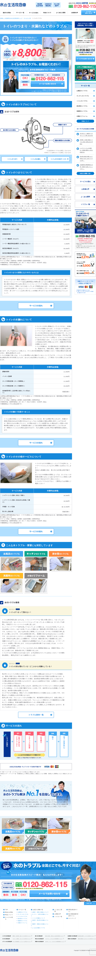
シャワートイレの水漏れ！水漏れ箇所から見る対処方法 (86, 150)
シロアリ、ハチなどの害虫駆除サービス (53, 938)
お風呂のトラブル (82, 90)
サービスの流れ (85, 181)
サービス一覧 (22, 909)
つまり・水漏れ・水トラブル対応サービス (22, 938)
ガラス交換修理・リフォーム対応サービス (22, 941)
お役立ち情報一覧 (38, 909)
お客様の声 (85, 189)
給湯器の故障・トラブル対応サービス (86, 935)
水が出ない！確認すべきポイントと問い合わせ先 (86, 134)
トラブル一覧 (85, 204)
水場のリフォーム (82, 116)
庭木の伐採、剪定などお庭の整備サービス (54, 935)
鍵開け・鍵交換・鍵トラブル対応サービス (22, 935)
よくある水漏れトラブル (38, 927)
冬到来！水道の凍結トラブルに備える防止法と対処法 (86, 142)
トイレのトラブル (82, 101)
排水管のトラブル (82, 106)
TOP (6, 909)
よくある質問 (85, 197)
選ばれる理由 (9, 912)
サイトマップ (72, 918)
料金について (9, 914)
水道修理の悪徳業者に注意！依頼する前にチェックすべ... (86, 167)
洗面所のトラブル (82, 111)
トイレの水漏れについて (38, 918)
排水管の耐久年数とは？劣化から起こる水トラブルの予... (86, 158)
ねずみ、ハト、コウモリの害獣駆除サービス (54, 941)
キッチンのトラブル (83, 96)
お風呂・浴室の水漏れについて (40, 912)
